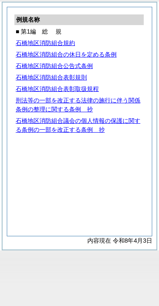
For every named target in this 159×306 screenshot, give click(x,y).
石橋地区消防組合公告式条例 (54, 65)
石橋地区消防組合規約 (45, 43)
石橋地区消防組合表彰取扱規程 (57, 88)
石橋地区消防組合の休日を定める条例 (66, 54)
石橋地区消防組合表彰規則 (51, 77)
